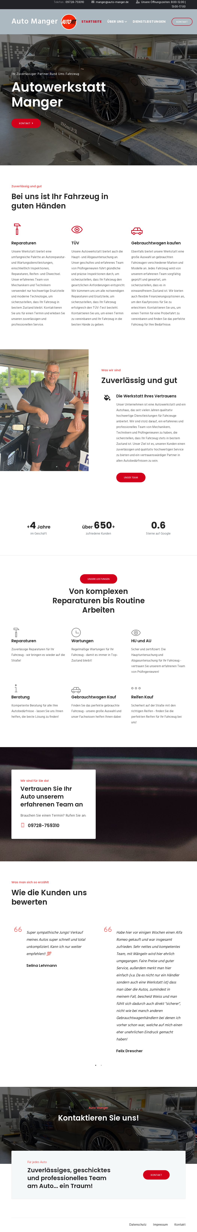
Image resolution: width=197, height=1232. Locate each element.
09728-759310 (39, 825)
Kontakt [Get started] (26, 123)
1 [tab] (96, 1065)
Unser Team (131, 478)
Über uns (117, 21)
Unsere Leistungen (99, 579)
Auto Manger (34, 22)
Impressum (160, 1224)
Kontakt (182, 22)
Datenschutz (137, 1224)
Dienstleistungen (149, 21)
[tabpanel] (53, 948)
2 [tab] (101, 1065)
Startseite (91, 21)
